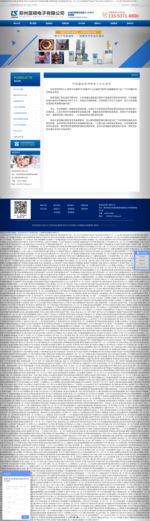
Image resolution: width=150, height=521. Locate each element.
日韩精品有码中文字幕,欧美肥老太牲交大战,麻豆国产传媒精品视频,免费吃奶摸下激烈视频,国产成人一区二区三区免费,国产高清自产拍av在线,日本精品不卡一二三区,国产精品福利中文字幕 (68, 1)
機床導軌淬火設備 (20, 95)
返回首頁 (134, 75)
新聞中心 (97, 23)
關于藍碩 (33, 23)
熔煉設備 (65, 23)
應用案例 (71, 212)
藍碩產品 (49, 23)
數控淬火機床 (18, 89)
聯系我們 (84, 209)
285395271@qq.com (24, 184)
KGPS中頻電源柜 (20, 125)
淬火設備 (81, 23)
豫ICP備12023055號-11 (109, 225)
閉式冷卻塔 (18, 131)
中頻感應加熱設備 (20, 113)
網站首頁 (43, 205)
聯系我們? (125, 5)
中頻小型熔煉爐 (19, 107)
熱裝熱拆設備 (18, 101)
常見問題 (57, 212)
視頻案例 (114, 23)
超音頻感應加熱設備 (21, 119)
